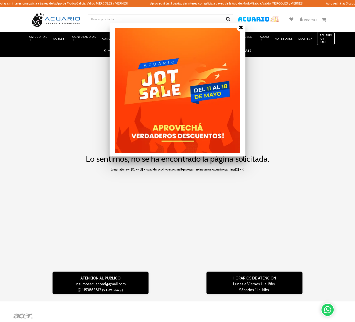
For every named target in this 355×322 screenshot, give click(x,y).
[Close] (240, 27)
